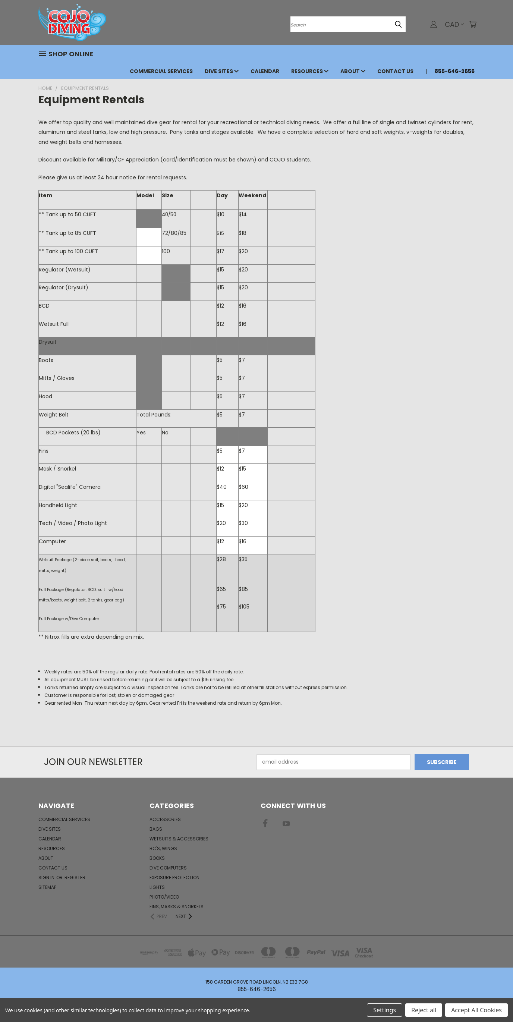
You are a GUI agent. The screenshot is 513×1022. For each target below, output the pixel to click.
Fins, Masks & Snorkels (177, 906)
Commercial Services (161, 71)
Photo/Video (164, 897)
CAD (454, 24)
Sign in (47, 877)
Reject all (423, 1010)
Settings (384, 1010)
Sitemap (47, 887)
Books (157, 858)
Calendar (265, 71)
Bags (156, 829)
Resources (309, 71)
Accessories (165, 819)
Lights (157, 887)
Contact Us (395, 71)
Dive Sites (222, 71)
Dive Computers (168, 868)
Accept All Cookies (476, 1010)
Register (74, 877)
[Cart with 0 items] (472, 24)
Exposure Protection (174, 877)
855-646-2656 (455, 71)
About (352, 71)
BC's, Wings (163, 848)
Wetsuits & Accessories (179, 839)
